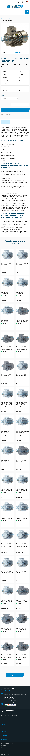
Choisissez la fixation (4, 94)
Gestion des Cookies (5, 754)
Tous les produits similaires (15, 675)
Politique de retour (4, 752)
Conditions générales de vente (7, 743)
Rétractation (3, 745)
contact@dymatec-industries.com (8, 720)
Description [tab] (5, 122)
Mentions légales (4, 747)
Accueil (2, 18)
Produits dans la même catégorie (15, 242)
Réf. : (2, 114)
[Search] (27, 12)
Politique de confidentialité (6, 750)
